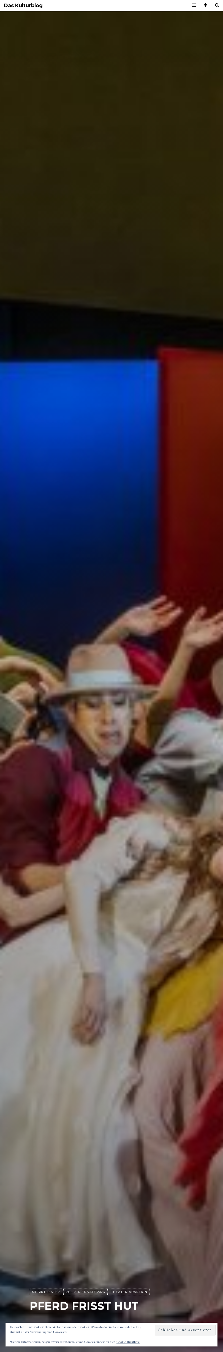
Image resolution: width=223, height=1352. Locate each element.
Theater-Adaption (129, 1292)
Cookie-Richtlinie (128, 1342)
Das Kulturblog (23, 6)
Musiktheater (46, 1292)
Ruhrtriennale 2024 (85, 1292)
